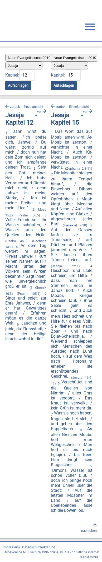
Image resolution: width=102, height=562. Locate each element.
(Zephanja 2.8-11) (78, 168)
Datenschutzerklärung (38, 547)
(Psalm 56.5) (28, 215)
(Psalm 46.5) (16, 241)
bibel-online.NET (17, 552)
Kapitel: (12, 75)
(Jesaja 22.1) (65, 266)
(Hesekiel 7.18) (75, 225)
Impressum (11, 547)
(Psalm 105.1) (29, 294)
